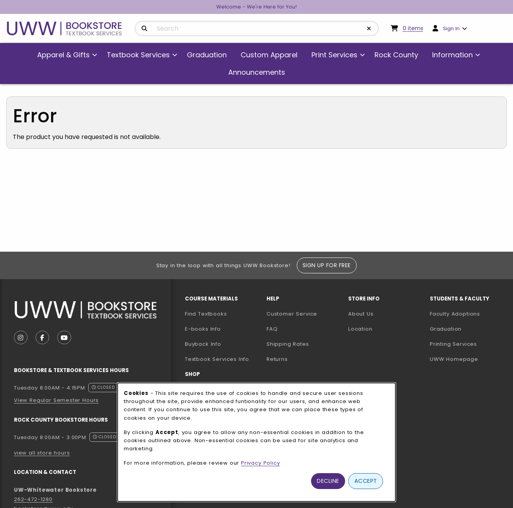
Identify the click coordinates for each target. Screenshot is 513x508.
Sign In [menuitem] (451, 28)
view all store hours (42, 453)
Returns (277, 359)
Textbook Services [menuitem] (138, 55)
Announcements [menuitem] (256, 72)
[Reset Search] (369, 28)
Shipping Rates (288, 344)
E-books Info (203, 329)
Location (360, 329)
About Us (361, 314)
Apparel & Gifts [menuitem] (63, 55)
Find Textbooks (206, 314)
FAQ (272, 329)
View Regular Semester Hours (56, 400)
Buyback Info (203, 344)
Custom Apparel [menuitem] (269, 55)
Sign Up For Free (327, 265)
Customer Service (292, 314)
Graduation (446, 329)
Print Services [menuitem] (334, 55)
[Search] (144, 28)
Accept (365, 481)
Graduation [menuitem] (207, 55)
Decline (328, 481)
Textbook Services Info (222, 359)
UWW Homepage (467, 359)
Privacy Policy (260, 463)
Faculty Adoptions (467, 314)
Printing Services (467, 344)
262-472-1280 (33, 499)
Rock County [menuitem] (396, 55)
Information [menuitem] (452, 55)
